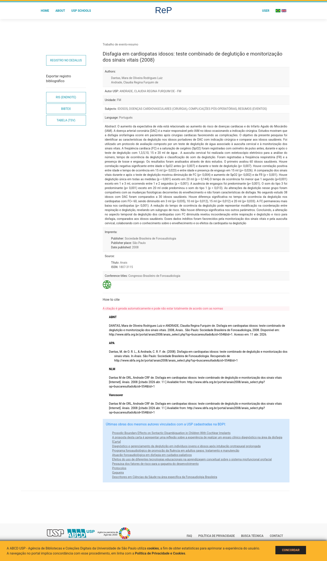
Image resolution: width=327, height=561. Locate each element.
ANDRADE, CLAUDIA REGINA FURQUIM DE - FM (150, 91)
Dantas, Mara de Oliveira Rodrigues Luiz (137, 78)
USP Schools (81, 10)
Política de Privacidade (216, 536)
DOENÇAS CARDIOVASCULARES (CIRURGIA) (158, 108)
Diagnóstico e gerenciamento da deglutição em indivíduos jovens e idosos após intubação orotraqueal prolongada (186, 446)
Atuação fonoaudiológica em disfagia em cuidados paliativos (152, 455)
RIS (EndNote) (66, 97)
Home (45, 10)
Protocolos (119, 468)
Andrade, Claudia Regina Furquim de (134, 82)
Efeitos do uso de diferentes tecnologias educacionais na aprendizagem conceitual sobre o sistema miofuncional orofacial (192, 459)
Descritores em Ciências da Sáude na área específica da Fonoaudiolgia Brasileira (164, 477)
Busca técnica (252, 536)
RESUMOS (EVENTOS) (252, 108)
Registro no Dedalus (66, 60)
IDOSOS (122, 108)
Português (126, 117)
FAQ (189, 536)
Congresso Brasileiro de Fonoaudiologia (154, 275)
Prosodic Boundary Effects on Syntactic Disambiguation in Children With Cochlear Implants (171, 433)
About (60, 10)
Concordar (291, 550)
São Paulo (139, 243)
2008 (135, 247)
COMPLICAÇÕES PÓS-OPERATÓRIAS (213, 108)
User (265, 10)
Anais (123, 262)
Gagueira (118, 472)
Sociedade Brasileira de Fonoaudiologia (150, 238)
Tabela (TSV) (66, 120)
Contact (276, 536)
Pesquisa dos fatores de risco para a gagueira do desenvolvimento (155, 463)
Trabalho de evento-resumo (120, 44)
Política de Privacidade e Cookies (160, 553)
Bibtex (66, 108)
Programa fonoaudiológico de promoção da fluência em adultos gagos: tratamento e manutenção (175, 450)
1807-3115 (126, 267)
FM (119, 100)
